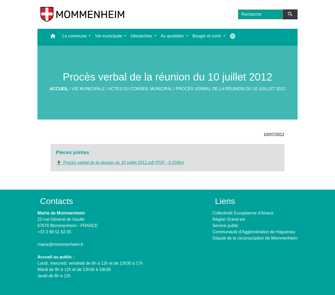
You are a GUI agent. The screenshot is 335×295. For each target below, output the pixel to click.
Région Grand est (229, 219)
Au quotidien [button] (173, 36)
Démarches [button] (142, 36)
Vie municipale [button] (109, 36)
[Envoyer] (290, 14)
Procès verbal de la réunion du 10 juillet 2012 (231, 89)
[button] (53, 37)
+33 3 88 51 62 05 (54, 232)
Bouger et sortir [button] (207, 36)
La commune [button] (75, 36)
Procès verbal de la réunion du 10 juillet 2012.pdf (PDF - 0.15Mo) (120, 163)
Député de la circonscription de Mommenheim (255, 238)
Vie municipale (88, 89)
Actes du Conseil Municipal (140, 89)
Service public (226, 225)
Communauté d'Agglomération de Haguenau (254, 232)
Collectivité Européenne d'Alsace (243, 213)
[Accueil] (82, 14)
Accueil (59, 89)
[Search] (260, 14)
